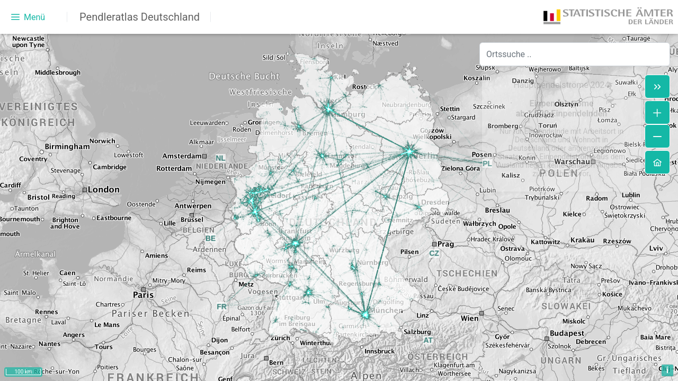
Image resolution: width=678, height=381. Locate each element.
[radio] (32, 194)
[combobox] (574, 54)
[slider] (130, 234)
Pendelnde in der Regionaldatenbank (89, 266)
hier (192, 329)
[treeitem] (106, 57)
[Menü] (28, 17)
